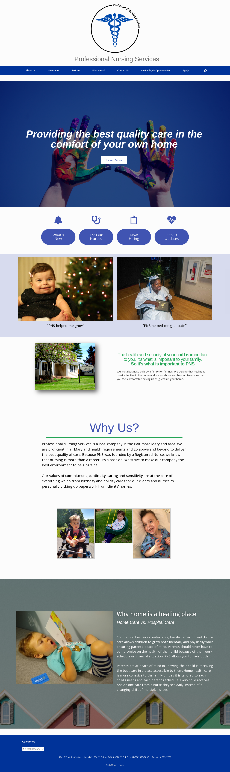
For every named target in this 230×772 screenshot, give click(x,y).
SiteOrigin (112, 765)
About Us (31, 70)
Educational (98, 70)
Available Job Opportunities (155, 70)
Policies (76, 70)
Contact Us (123, 70)
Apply (186, 70)
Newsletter (54, 70)
